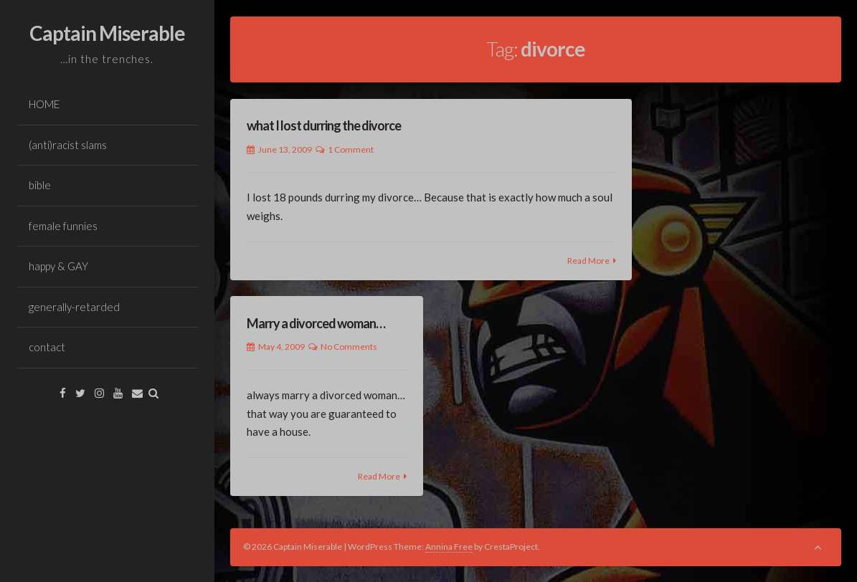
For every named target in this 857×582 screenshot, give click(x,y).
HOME (44, 103)
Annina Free (449, 546)
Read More (588, 260)
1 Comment (351, 149)
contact (47, 346)
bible (40, 184)
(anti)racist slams (68, 144)
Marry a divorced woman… (316, 323)
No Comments (349, 346)
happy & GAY (58, 265)
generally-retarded (74, 306)
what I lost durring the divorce (324, 125)
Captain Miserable (107, 33)
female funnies (63, 225)
